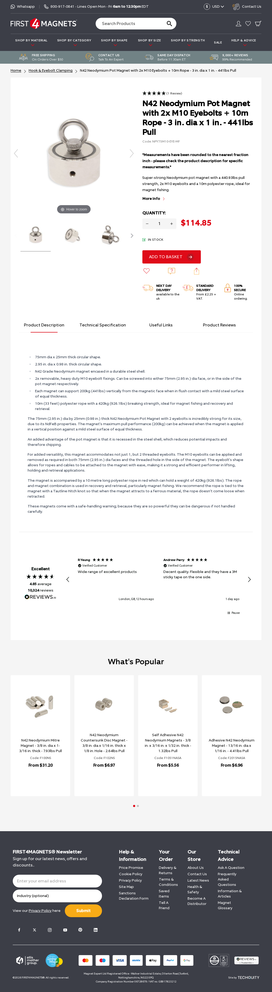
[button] (162, 93)
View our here (37, 910)
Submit (83, 910)
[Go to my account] (238, 23)
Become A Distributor (197, 901)
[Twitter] (34, 930)
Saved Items (164, 894)
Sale (218, 42)
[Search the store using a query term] (127, 23)
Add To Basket (165, 257)
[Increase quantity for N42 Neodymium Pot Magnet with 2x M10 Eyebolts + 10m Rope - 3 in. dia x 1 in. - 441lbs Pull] (171, 223)
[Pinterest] (80, 930)
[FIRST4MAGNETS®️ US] (44, 23)
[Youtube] (65, 930)
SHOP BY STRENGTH (188, 42)
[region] (159, 579)
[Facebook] (19, 930)
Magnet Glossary (225, 905)
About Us (196, 867)
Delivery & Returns (167, 870)
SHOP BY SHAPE (114, 42)
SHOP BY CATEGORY (74, 42)
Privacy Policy (130, 880)
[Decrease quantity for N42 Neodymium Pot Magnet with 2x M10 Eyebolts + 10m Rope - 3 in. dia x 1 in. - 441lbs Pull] (147, 223)
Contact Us (197, 874)
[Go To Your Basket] (258, 23)
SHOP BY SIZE (149, 42)
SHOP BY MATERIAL (31, 42)
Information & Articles (230, 894)
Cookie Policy (130, 874)
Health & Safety (195, 889)
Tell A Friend (164, 905)
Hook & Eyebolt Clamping (51, 70)
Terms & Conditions (168, 882)
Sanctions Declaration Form (133, 896)
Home (16, 70)
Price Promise (131, 867)
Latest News (198, 880)
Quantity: (154, 213)
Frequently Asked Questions (227, 879)
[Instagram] (49, 930)
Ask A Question (231, 867)
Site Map (126, 886)
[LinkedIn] (95, 930)
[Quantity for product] (159, 223)
